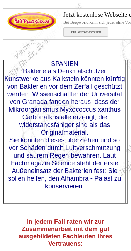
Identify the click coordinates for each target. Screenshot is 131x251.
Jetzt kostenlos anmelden (86, 32)
